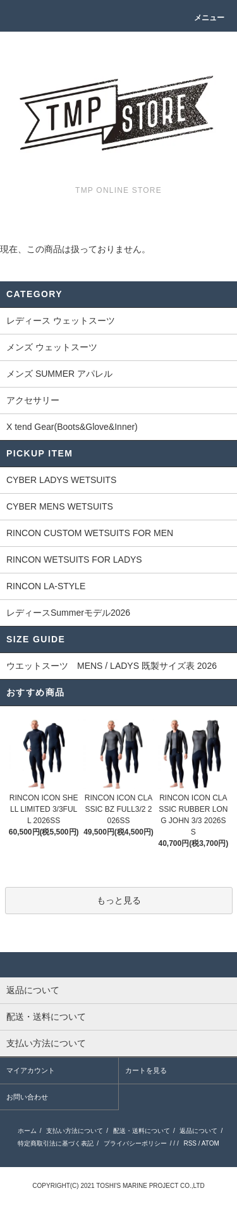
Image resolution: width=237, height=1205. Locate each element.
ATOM (210, 1143)
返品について (198, 1130)
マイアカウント (30, 1070)
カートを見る (146, 1070)
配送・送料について (141, 1130)
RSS (190, 1143)
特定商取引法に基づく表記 (56, 1143)
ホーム (27, 1130)
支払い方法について (74, 1130)
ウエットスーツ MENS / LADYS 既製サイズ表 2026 (111, 666)
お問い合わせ (27, 1097)
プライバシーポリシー (135, 1143)
